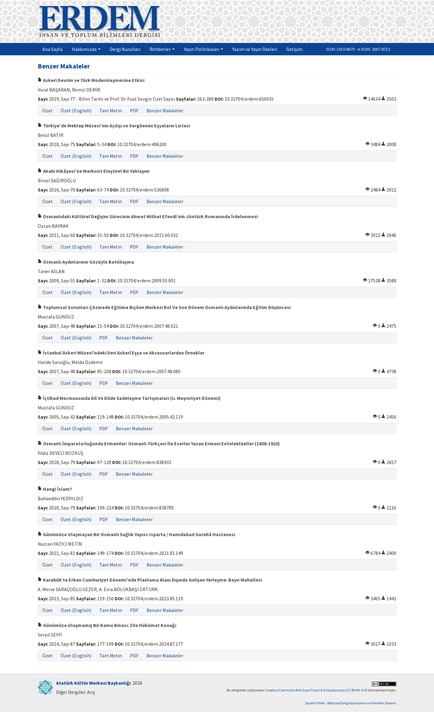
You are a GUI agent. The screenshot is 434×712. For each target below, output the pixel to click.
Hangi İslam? (55, 489)
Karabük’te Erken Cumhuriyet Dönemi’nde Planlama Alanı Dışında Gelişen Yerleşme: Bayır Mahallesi (150, 580)
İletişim (294, 49)
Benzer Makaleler (165, 110)
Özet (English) (76, 110)
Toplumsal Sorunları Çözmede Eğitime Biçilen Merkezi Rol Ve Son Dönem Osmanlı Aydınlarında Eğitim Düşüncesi (164, 307)
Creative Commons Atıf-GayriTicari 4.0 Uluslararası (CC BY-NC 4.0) (316, 690)
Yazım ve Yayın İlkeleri (254, 49)
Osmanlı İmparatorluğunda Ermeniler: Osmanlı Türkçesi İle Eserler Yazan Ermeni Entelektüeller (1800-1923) (159, 443)
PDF (134, 110)
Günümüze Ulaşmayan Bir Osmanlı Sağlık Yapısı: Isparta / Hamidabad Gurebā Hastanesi (136, 534)
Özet (47, 110)
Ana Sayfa (52, 49)
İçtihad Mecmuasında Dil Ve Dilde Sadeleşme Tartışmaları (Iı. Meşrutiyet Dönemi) (129, 398)
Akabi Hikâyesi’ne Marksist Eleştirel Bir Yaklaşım (94, 171)
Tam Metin (110, 110)
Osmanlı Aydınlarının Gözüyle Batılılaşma (86, 262)
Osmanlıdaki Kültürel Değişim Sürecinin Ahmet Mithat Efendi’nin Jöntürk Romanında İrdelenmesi (148, 216)
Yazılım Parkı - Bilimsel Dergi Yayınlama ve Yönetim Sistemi (350, 703)
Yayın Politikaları (203, 49)
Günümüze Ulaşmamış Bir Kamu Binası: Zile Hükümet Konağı (107, 625)
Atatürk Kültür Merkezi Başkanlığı (93, 683)
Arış (91, 692)
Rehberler (162, 49)
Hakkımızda (86, 49)
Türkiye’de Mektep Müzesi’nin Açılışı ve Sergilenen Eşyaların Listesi (114, 125)
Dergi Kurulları (125, 49)
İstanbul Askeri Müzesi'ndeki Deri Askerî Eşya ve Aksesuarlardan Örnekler (121, 353)
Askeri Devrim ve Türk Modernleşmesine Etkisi (91, 80)
